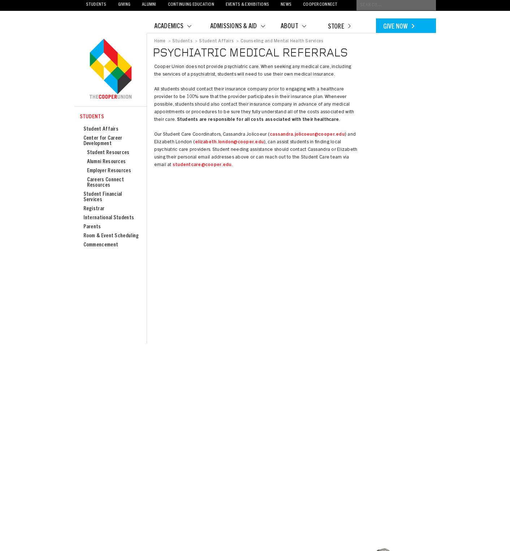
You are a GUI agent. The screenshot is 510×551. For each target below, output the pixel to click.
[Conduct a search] (396, 5)
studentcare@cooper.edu (202, 165)
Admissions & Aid (242, 27)
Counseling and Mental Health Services (282, 41)
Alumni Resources (106, 162)
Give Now (398, 27)
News (286, 5)
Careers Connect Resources (105, 182)
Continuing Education (191, 5)
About (298, 27)
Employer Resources (109, 171)
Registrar (94, 209)
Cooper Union (110, 69)
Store (339, 27)
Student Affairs (101, 129)
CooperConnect (320, 5)
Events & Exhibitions (247, 5)
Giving (124, 5)
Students (96, 5)
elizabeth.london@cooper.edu (229, 142)
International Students (108, 218)
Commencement (100, 245)
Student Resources (108, 153)
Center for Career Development (102, 141)
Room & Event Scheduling (111, 236)
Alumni (149, 5)
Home (160, 41)
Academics (177, 27)
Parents (92, 227)
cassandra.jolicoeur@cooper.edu (307, 134)
